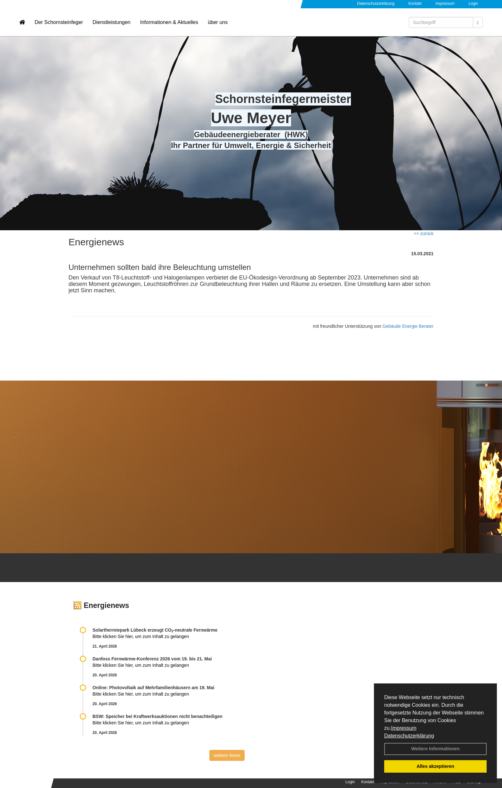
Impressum (403, 728)
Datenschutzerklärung (409, 735)
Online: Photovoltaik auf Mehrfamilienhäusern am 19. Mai (153, 687)
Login (473, 3)
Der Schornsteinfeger (59, 24)
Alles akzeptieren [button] (435, 766)
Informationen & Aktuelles (169, 24)
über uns (218, 24)
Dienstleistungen (111, 24)
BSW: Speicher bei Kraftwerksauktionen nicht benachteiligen (158, 716)
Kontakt (415, 3)
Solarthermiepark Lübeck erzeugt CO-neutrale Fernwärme (155, 630)
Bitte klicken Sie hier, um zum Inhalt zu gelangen (141, 636)
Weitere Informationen (435, 748)
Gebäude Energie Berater (407, 326)
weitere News (227, 755)
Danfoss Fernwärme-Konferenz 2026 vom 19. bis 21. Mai (152, 658)
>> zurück (423, 233)
